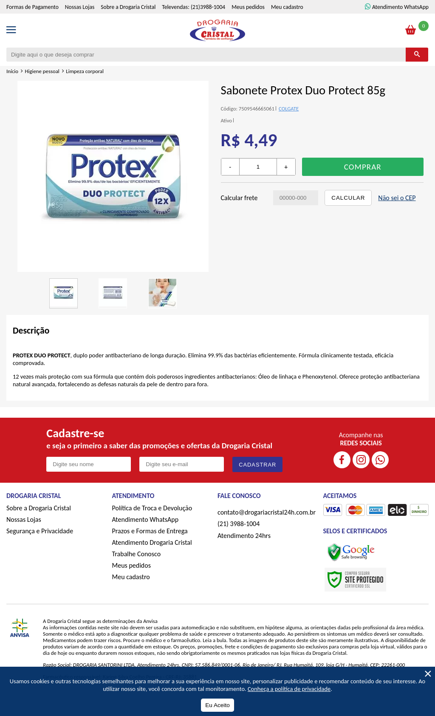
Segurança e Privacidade (39, 531)
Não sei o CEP (396, 198)
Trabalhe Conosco (136, 554)
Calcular (348, 198)
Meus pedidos (248, 7)
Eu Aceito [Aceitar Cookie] (217, 705)
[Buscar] (417, 55)
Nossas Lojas (79, 7)
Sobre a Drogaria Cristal (128, 7)
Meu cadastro (287, 7)
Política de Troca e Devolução (152, 508)
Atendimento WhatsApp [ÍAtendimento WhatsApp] (400, 7)
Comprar (362, 167)
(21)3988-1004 (208, 7)
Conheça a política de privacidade (289, 689)
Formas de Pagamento (32, 7)
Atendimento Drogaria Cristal (152, 542)
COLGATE (289, 108)
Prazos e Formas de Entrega (150, 531)
